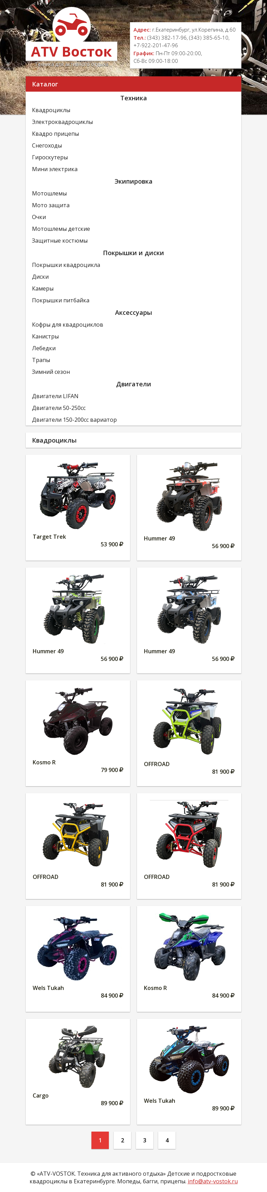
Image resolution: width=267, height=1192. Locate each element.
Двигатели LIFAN (55, 396)
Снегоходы (47, 145)
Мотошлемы (49, 193)
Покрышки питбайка (60, 300)
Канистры (45, 336)
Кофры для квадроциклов (67, 324)
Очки (39, 217)
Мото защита (51, 205)
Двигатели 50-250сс (59, 408)
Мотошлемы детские (61, 229)
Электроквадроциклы (62, 122)
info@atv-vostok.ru (213, 1181)
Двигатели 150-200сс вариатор (74, 419)
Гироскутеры (50, 157)
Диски (40, 276)
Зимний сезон (51, 372)
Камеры (43, 288)
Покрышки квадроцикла (66, 265)
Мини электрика (55, 169)
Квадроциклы (51, 110)
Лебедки (44, 348)
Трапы (41, 360)
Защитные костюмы (60, 240)
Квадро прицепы (55, 133)
